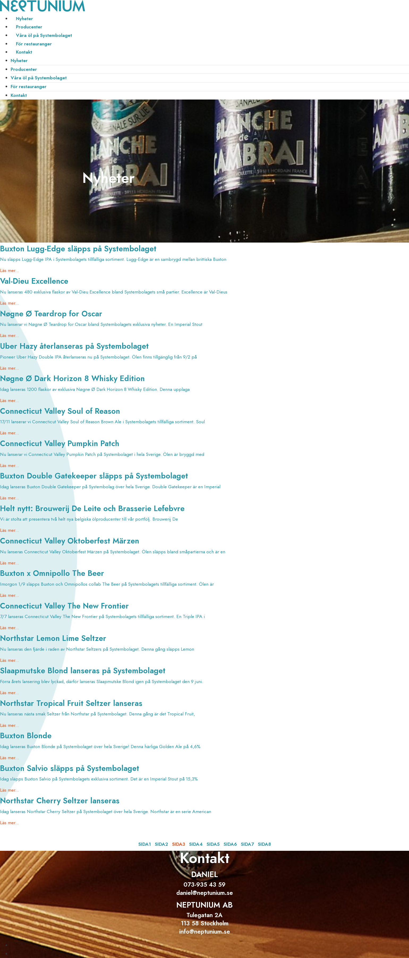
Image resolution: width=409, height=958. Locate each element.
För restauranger (34, 43)
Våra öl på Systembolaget (44, 35)
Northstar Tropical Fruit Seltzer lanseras (71, 703)
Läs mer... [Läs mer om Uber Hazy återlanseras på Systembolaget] (9, 368)
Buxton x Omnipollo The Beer (52, 573)
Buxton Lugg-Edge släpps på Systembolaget (78, 248)
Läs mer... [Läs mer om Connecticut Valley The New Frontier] (9, 627)
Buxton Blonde (26, 735)
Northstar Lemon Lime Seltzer (53, 638)
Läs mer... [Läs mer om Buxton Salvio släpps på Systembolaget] (9, 790)
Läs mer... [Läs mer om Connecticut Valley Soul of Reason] (9, 432)
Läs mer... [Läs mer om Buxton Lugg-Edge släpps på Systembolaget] (9, 270)
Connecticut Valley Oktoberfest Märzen (69, 540)
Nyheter (24, 18)
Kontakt (24, 52)
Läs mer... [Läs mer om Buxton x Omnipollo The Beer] (9, 595)
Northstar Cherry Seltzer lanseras (60, 800)
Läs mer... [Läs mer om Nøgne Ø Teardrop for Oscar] (9, 335)
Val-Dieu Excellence (34, 281)
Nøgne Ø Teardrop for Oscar (51, 313)
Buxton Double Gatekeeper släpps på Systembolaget (94, 475)
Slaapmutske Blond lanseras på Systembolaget (82, 670)
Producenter (29, 26)
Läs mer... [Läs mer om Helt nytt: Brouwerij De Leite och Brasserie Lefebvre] (9, 530)
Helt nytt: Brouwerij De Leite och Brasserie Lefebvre (92, 508)
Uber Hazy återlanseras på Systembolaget (74, 346)
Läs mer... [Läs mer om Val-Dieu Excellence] (9, 303)
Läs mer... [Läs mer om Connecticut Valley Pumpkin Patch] (9, 465)
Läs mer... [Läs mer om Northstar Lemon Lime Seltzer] (9, 660)
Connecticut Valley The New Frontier (64, 605)
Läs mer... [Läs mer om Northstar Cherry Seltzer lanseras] (9, 822)
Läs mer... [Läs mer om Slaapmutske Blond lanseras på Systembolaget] (9, 692)
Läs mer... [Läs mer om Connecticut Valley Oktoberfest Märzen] (9, 562)
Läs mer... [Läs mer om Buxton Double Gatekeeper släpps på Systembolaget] (9, 497)
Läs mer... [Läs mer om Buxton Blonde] (9, 757)
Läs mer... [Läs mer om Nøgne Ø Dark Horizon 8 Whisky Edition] (9, 400)
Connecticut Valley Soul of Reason (60, 411)
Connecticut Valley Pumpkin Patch (59, 443)
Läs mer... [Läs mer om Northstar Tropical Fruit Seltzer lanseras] (9, 725)
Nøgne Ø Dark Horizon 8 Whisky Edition (72, 378)
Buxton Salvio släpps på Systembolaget (69, 768)
